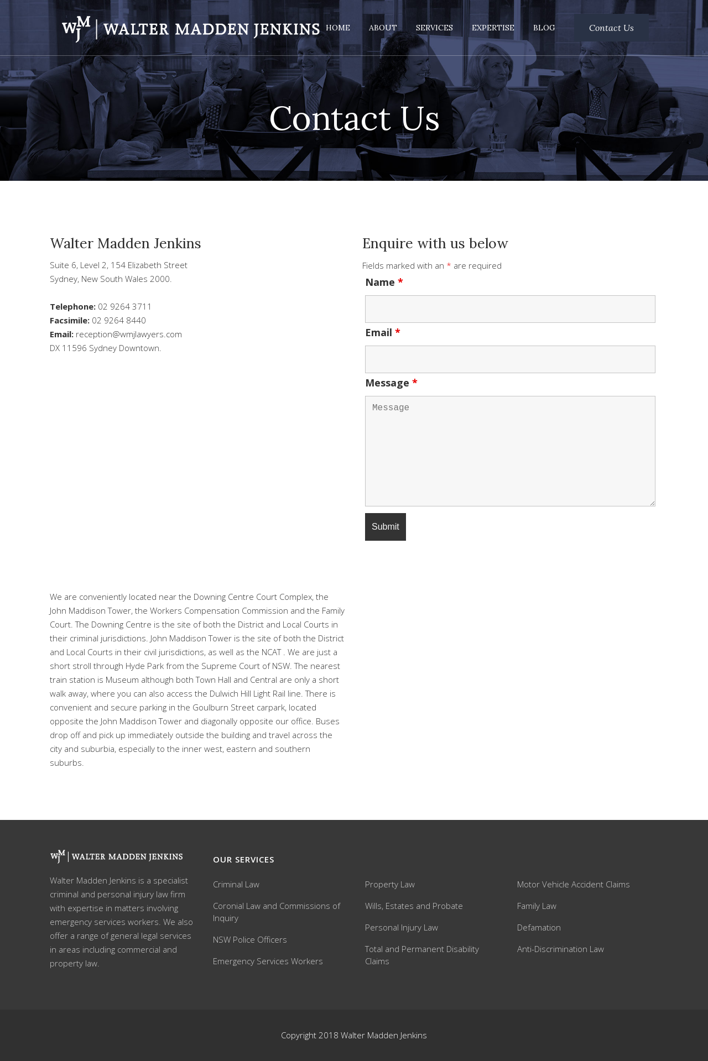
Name (384, 282)
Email (382, 332)
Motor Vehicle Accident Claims (573, 884)
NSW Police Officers (250, 939)
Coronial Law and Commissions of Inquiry (276, 911)
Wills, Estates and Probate (414, 905)
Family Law (536, 905)
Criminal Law (236, 884)
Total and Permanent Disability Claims (422, 954)
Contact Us (611, 27)
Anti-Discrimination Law (560, 948)
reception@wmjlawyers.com (129, 333)
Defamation (539, 927)
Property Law (390, 884)
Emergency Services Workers (268, 960)
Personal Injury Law (401, 927)
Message (391, 382)
